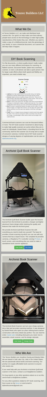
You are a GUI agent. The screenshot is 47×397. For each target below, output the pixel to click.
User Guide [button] (19, 247)
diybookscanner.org (9, 138)
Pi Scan (37, 239)
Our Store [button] (28, 247)
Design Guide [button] (28, 341)
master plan (11, 335)
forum (18, 383)
